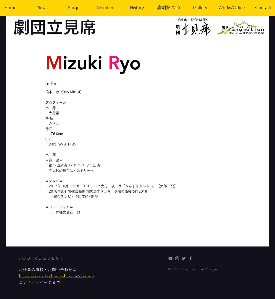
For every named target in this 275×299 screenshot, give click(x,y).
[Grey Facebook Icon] (190, 258)
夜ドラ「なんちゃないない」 (134, 186)
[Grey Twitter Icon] (183, 258)
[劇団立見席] (170, 258)
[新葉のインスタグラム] (177, 258)
